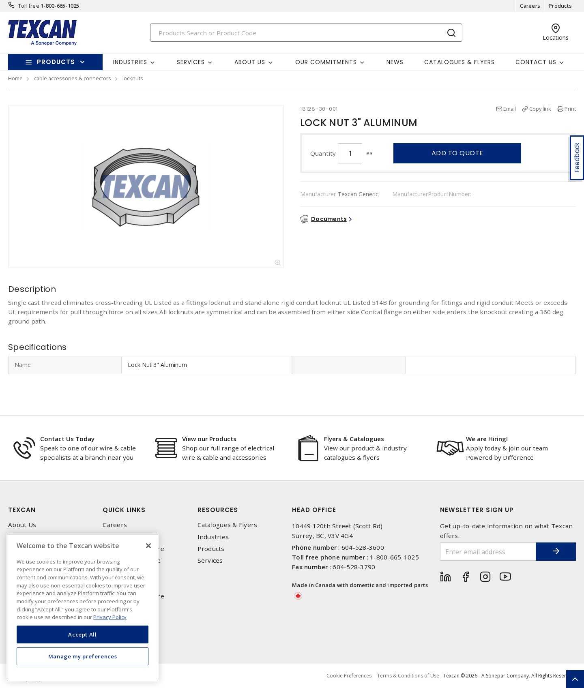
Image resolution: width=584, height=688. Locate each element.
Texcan (22, 510)
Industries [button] (130, 62)
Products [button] (56, 62)
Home (15, 78)
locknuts (132, 78)
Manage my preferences (82, 656)
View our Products (209, 439)
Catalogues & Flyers (459, 62)
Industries (213, 537)
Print (570, 108)
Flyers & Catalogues (354, 439)
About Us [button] (249, 62)
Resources (218, 510)
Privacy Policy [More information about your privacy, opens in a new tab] (110, 617)
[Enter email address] (488, 551)
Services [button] (191, 62)
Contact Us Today (67, 439)
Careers (530, 5)
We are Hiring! (487, 439)
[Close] (148, 546)
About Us (22, 525)
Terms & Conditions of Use (408, 675)
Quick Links (124, 510)
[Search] (306, 33)
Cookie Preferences (348, 675)
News (395, 62)
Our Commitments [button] (326, 62)
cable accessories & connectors (72, 78)
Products (560, 5)
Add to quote (457, 153)
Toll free (28, 5)
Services (210, 560)
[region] (82, 608)
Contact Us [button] (535, 62)
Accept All (82, 634)
